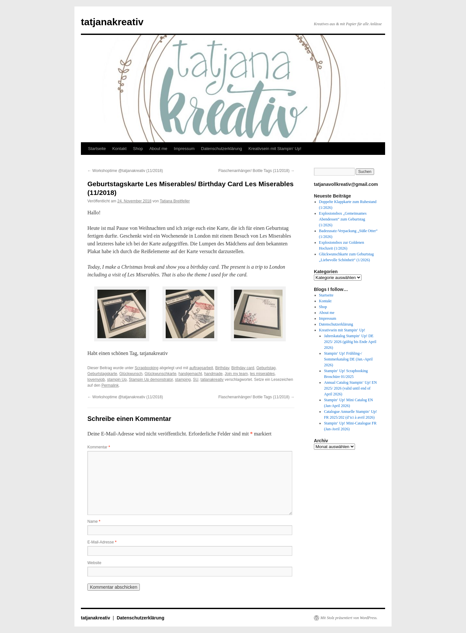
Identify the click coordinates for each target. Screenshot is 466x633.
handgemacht (190, 373)
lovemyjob (96, 379)
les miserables (262, 373)
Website (94, 563)
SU (195, 379)
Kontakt (119, 148)
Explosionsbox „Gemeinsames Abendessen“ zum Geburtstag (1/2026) (343, 219)
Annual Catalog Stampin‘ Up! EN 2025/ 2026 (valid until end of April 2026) (350, 388)
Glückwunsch (130, 373)
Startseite (97, 148)
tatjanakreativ (112, 21)
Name (93, 521)
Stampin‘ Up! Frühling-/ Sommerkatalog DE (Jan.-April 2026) (348, 359)
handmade (213, 373)
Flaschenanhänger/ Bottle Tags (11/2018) (256, 170)
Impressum (184, 148)
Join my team (236, 373)
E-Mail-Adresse (101, 542)
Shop (138, 148)
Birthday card (242, 368)
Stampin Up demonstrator (151, 379)
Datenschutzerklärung (221, 148)
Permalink (109, 385)
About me (158, 148)
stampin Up (117, 379)
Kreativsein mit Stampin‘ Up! (275, 148)
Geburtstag (265, 368)
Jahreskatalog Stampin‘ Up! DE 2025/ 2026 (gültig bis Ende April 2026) (350, 342)
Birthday (222, 368)
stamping (183, 379)
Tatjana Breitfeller (175, 201)
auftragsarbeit (201, 368)
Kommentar (98, 447)
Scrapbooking (146, 368)
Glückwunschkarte (160, 373)
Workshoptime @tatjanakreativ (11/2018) (125, 170)
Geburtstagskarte (102, 373)
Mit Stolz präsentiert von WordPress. (348, 618)
